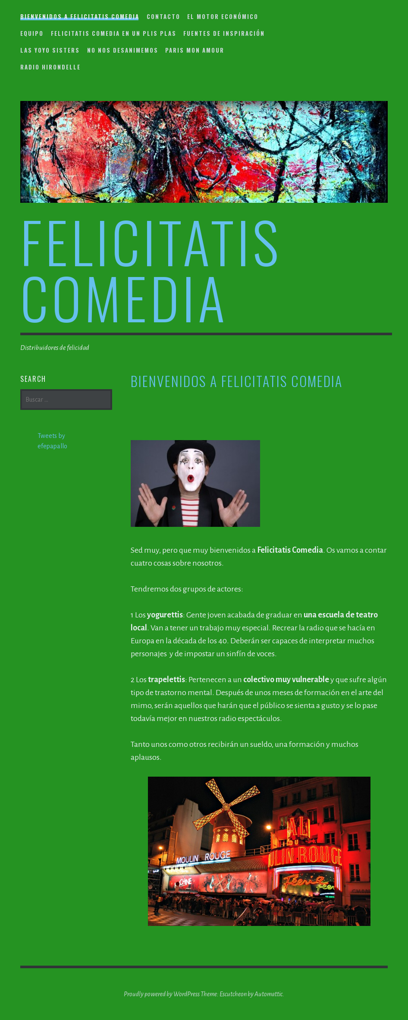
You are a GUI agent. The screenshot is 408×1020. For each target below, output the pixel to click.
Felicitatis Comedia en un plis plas (113, 33)
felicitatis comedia (151, 269)
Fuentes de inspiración (224, 33)
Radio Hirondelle (50, 67)
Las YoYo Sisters (50, 50)
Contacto (163, 16)
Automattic (268, 994)
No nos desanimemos (122, 50)
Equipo (32, 33)
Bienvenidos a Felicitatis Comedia (79, 16)
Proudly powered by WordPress (162, 994)
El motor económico (222, 16)
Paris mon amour (194, 50)
